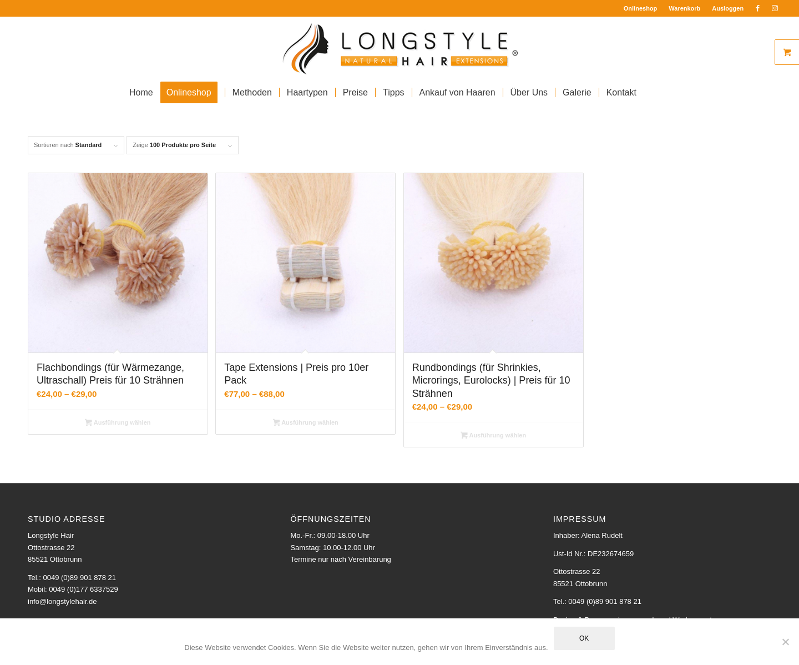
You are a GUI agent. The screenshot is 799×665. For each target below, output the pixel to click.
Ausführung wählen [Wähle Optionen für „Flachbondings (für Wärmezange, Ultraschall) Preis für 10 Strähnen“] (117, 423)
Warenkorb (684, 8)
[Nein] (785, 641)
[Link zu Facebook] (758, 8)
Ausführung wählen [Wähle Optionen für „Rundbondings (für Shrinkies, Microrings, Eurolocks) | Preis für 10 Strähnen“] (493, 436)
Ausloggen (728, 8)
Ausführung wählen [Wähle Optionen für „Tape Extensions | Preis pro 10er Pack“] (305, 423)
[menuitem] (641, 8)
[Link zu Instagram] (774, 8)
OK (584, 638)
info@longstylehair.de (62, 601)
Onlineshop (641, 8)
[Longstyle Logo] (399, 48)
